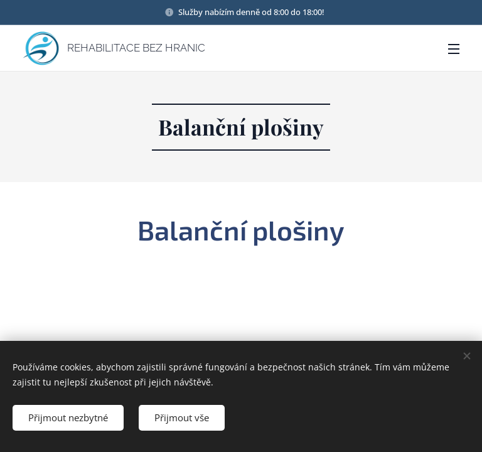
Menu (453, 49)
